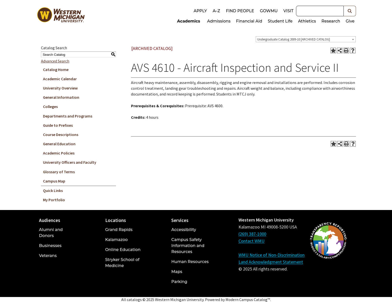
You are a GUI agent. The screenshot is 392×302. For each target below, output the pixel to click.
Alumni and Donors (51, 232)
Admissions (219, 21)
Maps (176, 271)
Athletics (307, 21)
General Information (61, 97)
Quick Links (53, 190)
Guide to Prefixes (58, 125)
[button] (350, 11)
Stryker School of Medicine (122, 262)
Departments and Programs (67, 116)
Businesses (50, 245)
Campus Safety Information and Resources (187, 245)
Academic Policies (58, 153)
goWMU (269, 10)
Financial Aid (249, 21)
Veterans (48, 255)
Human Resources (189, 261)
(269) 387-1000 (252, 234)
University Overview (60, 88)
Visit (289, 10)
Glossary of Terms (59, 171)
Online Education (122, 249)
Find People (240, 10)
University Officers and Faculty (69, 162)
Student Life (280, 21)
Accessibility (183, 229)
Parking (179, 281)
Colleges (50, 106)
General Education (59, 143)
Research (331, 21)
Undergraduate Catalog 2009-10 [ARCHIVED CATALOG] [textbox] (293, 39)
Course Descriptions (60, 134)
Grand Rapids (118, 229)
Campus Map (54, 181)
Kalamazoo (116, 239)
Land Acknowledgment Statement (270, 262)
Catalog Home (55, 69)
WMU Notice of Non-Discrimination (271, 255)
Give (350, 21)
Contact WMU (251, 241)
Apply (200, 10)
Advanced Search (55, 61)
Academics (188, 21)
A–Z (216, 10)
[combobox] (306, 39)
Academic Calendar (60, 78)
